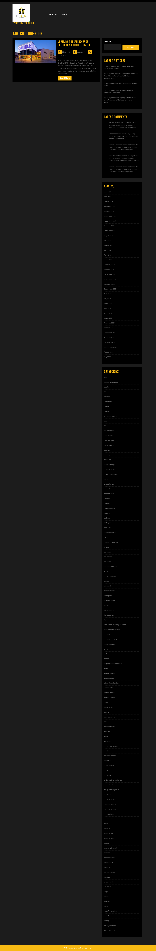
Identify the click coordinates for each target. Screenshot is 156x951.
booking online (109, 455)
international (109, 678)
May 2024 (107, 308)
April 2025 (108, 255)
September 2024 (110, 289)
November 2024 (110, 279)
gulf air (106, 654)
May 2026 (107, 192)
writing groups (109, 930)
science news (109, 858)
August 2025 (108, 235)
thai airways (108, 862)
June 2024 (108, 303)
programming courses (112, 790)
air (105, 392)
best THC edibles (115, 156)
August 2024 (109, 294)
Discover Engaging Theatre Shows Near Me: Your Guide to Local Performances (123, 136)
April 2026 (108, 197)
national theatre (110, 756)
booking (107, 450)
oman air (107, 775)
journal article (109, 688)
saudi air (107, 828)
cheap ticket (109, 484)
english (107, 571)
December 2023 (110, 333)
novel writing (109, 765)
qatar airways (109, 799)
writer (106, 906)
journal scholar (109, 697)
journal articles (109, 693)
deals (106, 537)
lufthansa (107, 741)
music (106, 751)
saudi (106, 824)
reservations (109, 814)
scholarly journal (110, 848)
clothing (107, 513)
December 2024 (110, 274)
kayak (106, 702)
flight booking (109, 615)
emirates (107, 562)
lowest (106, 736)
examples (108, 596)
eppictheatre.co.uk (23, 23)
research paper (110, 809)
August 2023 (108, 352)
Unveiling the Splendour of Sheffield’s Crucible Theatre (74, 43)
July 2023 (107, 357)
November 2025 (110, 221)
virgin (106, 892)
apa (105, 421)
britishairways (109, 469)
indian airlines (109, 673)
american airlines (110, 416)
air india (107, 406)
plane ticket (108, 785)
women (107, 901)
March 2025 (108, 260)
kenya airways (109, 717)
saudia (106, 843)
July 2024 (107, 299)
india (106, 668)
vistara (106, 896)
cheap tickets (109, 489)
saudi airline (108, 833)
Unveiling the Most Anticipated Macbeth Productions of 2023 (119, 67)
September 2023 (110, 347)
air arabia (108, 397)
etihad (106, 581)
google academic (111, 639)
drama (106, 547)
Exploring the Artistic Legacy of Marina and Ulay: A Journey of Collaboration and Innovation (120, 99)
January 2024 (109, 328)
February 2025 (109, 265)
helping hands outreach (113, 663)
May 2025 (107, 250)
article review (109, 431)
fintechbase (113, 134)
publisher (107, 794)
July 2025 (107, 240)
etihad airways (109, 591)
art (105, 426)
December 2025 (110, 216)
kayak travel (108, 707)
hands (106, 659)
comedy (107, 528)
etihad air (107, 586)
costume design (110, 532)
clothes (107, 503)
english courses (110, 576)
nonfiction (108, 760)
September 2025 (110, 231)
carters (107, 479)
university (107, 887)
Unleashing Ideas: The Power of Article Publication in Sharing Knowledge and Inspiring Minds (123, 147)
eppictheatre (114, 145)
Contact (63, 14)
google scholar (110, 644)
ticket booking (109, 872)
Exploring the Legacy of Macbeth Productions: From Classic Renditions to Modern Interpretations (121, 75)
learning (107, 731)
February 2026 (109, 206)
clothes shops (109, 508)
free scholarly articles (112, 629)
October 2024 (109, 284)
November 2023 (110, 337)
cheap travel (109, 494)
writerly (107, 916)
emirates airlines (110, 566)
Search (107, 41)
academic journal (111, 382)
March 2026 (108, 201)
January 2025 (109, 269)
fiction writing (109, 610)
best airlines (108, 435)
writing (106, 921)
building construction (112, 474)
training (107, 877)
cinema (107, 498)
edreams (107, 552)
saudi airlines (109, 838)
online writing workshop (113, 780)
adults (106, 387)
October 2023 (109, 342)
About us (53, 14)
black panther (109, 445)
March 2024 (108, 318)
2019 (105, 377)
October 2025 (109, 226)
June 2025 (108, 245)
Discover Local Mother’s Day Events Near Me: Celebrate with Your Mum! (122, 126)
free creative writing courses (115, 625)
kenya (106, 712)
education (108, 557)
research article (110, 804)
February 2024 (109, 323)
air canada (108, 401)
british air (107, 460)
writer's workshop (111, 911)
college (107, 518)
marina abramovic (111, 746)
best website (109, 440)
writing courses (110, 925)
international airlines (112, 683)
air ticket (107, 411)
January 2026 (109, 211)
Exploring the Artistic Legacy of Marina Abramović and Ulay (118, 91)
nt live (106, 770)
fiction (106, 605)
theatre (107, 867)
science (107, 853)
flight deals (108, 620)
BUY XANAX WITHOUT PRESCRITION (121, 123)
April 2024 (108, 313)
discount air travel (111, 542)
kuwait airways (109, 727)
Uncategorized (110, 882)
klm (105, 722)
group (106, 649)
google (107, 634)
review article (109, 819)
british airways (109, 464)
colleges (107, 523)
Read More (65, 78)
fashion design (109, 600)
